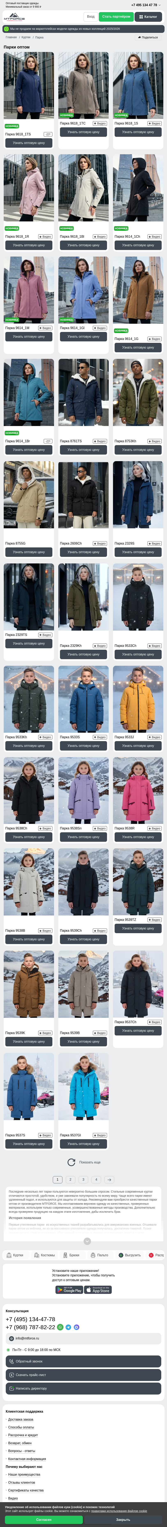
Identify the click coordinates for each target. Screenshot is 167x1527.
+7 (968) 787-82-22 (30, 1228)
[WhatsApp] (61, 1228)
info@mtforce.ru (27, 1239)
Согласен (43, 1519)
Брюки (74, 1156)
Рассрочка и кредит (23, 1336)
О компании (17, 1455)
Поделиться (150, 37)
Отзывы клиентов (21, 1384)
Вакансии (15, 1470)
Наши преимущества (24, 1376)
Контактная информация (27, 1360)
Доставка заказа (20, 1321)
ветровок (122, 1138)
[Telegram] (69, 1228)
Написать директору (31, 1290)
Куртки (18, 1156)
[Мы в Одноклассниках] (29, 1484)
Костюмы (48, 1156)
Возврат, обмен (20, 1344)
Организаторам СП (22, 1431)
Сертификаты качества (26, 1391)
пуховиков (30, 1142)
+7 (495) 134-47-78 (30, 1220)
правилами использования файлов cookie (119, 1511)
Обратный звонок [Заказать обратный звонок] (29, 1263)
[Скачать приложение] (69, 1191)
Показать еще (84, 1064)
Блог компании (19, 1415)
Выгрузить (133, 1156)
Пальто (102, 1156)
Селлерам (16, 1439)
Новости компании (22, 1463)
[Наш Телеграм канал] (10, 1484)
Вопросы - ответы (21, 1352)
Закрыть (123, 1519)
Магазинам (16, 1447)
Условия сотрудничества (31, 1423)
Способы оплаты (21, 1328)
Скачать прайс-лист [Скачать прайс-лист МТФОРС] (31, 1276)
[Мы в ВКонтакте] (19, 1484)
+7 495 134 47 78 (146, 5)
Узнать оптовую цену (29, 132)
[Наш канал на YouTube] (38, 1484)
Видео (13, 1399)
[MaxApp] (77, 1228)
